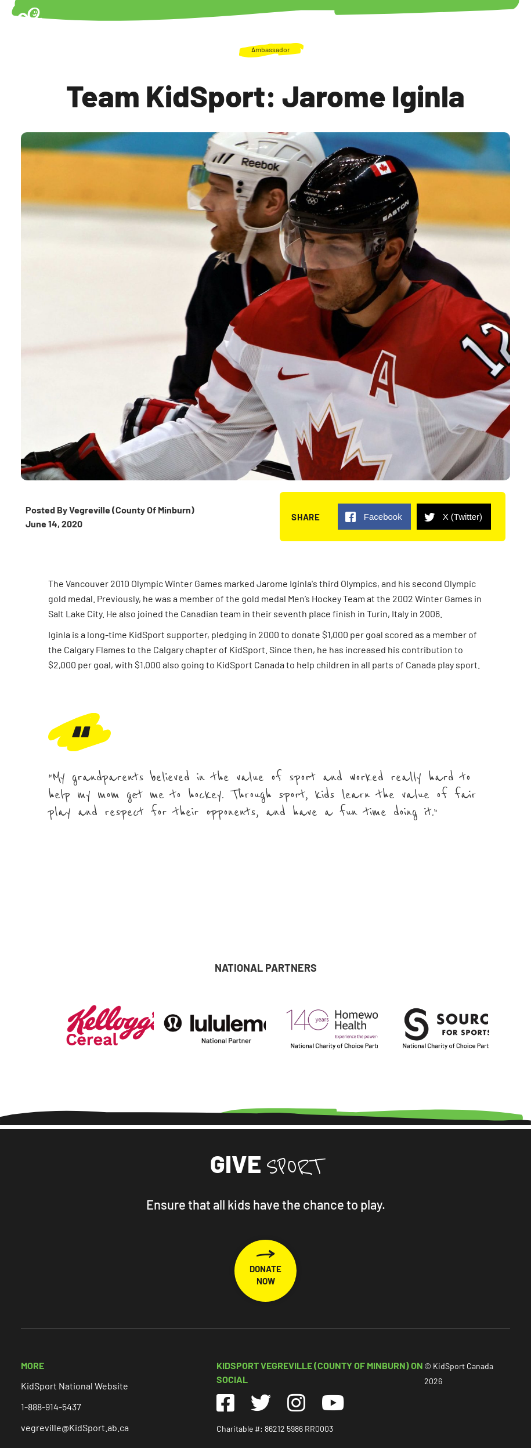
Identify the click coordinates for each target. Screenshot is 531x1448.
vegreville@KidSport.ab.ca (75, 1427)
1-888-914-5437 (51, 1406)
